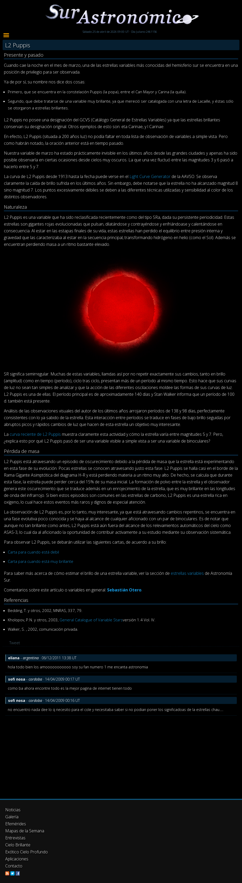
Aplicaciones (16, 859)
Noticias (13, 810)
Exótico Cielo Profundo (26, 852)
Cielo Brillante (17, 845)
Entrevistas (15, 838)
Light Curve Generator (150, 176)
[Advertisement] (121, 754)
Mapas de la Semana (24, 831)
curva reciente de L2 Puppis (35, 434)
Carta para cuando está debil (33, 552)
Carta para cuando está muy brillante (40, 561)
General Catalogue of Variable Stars (91, 619)
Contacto (13, 866)
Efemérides (15, 824)
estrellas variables (187, 573)
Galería (11, 817)
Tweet (14, 642)
